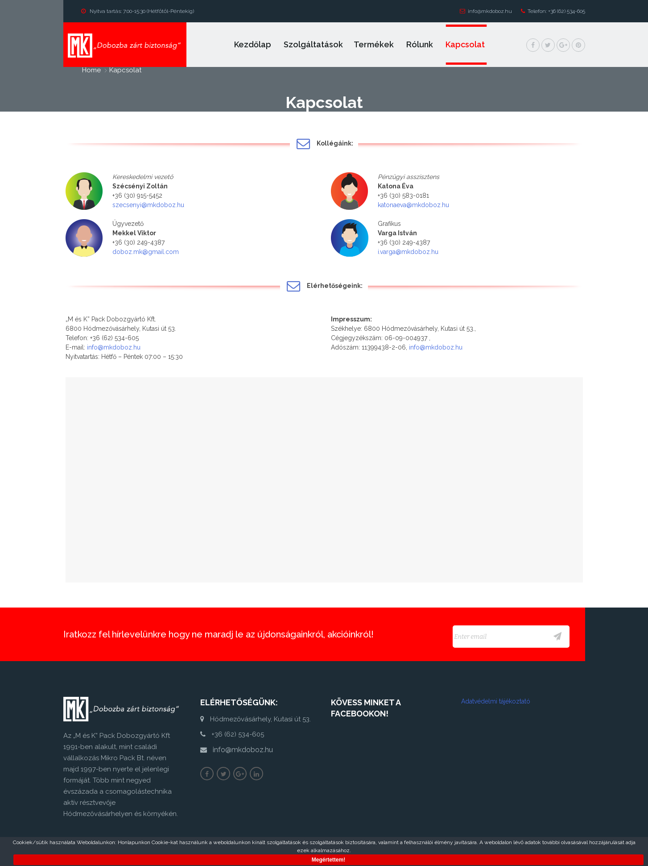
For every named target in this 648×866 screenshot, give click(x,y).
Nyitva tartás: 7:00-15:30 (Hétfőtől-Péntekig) (137, 11)
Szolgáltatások (313, 44)
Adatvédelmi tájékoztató (495, 701)
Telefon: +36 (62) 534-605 (553, 11)
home (91, 70)
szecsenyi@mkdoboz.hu (148, 204)
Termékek (375, 44)
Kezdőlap (253, 44)
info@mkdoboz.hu (486, 11)
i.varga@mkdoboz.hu (408, 251)
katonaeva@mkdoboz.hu (413, 204)
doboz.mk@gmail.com (145, 251)
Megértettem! (328, 860)
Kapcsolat (466, 44)
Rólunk (420, 44)
